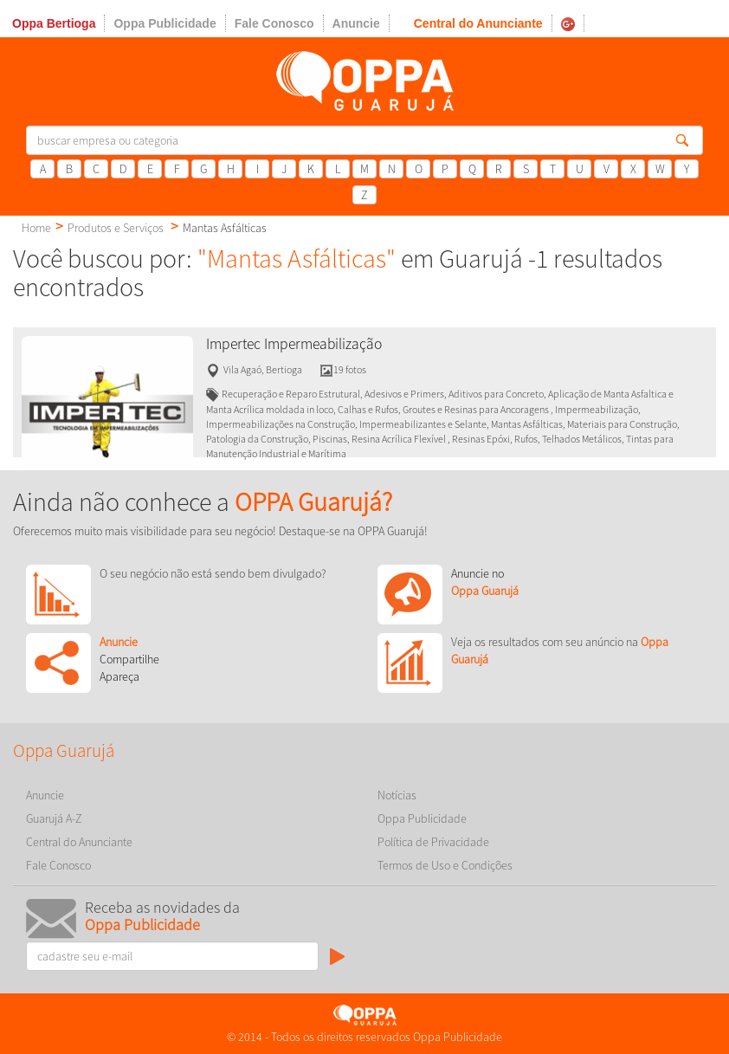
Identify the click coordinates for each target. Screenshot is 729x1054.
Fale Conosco (274, 23)
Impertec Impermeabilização (294, 343)
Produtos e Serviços (116, 228)
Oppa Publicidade (164, 23)
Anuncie (356, 23)
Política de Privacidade (433, 842)
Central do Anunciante (478, 23)
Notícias (396, 795)
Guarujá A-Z (54, 818)
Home (36, 228)
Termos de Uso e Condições (445, 865)
